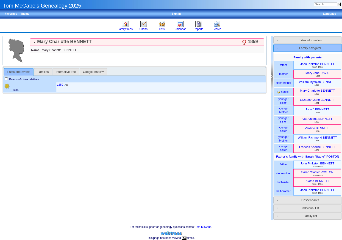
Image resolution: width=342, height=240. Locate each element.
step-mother (283, 173)
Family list (310, 216)
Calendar (180, 29)
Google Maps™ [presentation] (93, 72)
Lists (162, 29)
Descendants (310, 200)
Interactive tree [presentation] (66, 72)
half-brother (283, 191)
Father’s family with (307, 156)
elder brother (283, 83)
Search (216, 29)
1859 (60, 84)
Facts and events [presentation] (18, 72)
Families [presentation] (43, 72)
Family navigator (310, 48)
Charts (143, 29)
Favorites (11, 13)
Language (329, 13)
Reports (198, 29)
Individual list (310, 208)
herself (283, 91)
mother (283, 74)
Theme (24, 13)
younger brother (283, 110)
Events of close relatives (22, 79)
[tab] (147, 42)
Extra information (310, 40)
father (283, 65)
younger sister (283, 101)
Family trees (125, 29)
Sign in (176, 13)
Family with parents (308, 57)
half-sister (283, 182)
